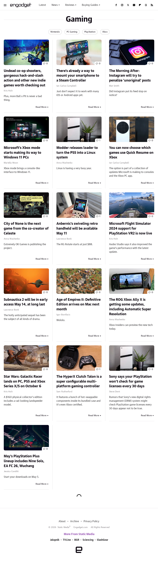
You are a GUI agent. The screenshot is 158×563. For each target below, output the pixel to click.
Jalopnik (54, 540)
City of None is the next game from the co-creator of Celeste (26, 228)
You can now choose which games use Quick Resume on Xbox (131, 152)
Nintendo (55, 32)
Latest (42, 5)
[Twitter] (128, 5)
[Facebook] (116, 5)
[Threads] (146, 5)
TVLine (67, 540)
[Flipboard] (140, 5)
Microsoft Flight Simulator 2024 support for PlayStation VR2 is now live (130, 228)
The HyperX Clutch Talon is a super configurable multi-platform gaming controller (79, 381)
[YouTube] (134, 5)
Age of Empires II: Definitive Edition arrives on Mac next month (78, 304)
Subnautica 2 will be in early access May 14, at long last (26, 302)
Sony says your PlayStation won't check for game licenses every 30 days (130, 381)
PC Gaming (72, 32)
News (55, 5)
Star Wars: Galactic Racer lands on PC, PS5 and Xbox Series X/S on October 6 (24, 381)
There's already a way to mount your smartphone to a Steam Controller (77, 75)
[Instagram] (122, 5)
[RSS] (152, 5)
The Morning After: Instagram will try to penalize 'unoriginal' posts (130, 75)
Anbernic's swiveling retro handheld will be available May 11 (77, 228)
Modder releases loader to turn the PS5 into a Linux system (77, 152)
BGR (76, 540)
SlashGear (102, 540)
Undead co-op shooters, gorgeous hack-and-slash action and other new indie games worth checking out (25, 78)
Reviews (69, 5)
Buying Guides (90, 5)
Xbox (105, 32)
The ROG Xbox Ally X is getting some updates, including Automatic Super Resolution (130, 307)
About (62, 521)
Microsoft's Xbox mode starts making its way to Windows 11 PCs (22, 152)
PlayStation (89, 32)
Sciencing (88, 540)
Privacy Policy (91, 521)
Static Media (63, 527)
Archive (74, 521)
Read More (41, 107)
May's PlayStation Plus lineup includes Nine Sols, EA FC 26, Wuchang (24, 461)
